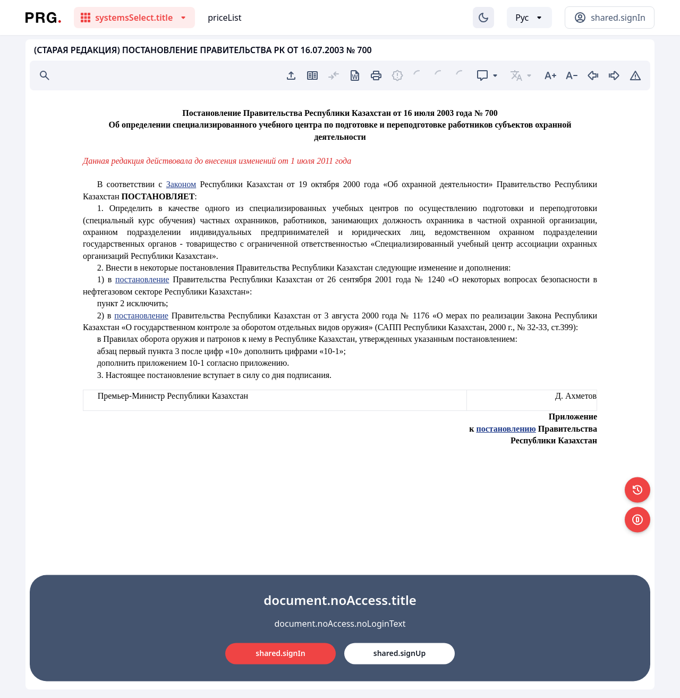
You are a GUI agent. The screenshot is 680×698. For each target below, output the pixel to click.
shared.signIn (280, 653)
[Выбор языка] (529, 17)
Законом (181, 184)
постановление (142, 279)
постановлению (506, 428)
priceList (224, 17)
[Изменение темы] (483, 17)
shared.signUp (399, 653)
